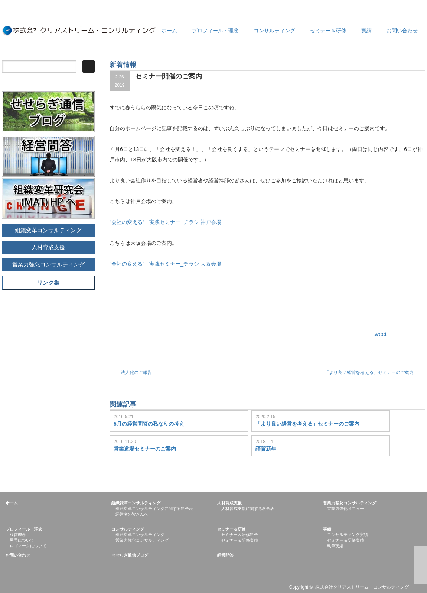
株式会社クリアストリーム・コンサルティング (362, 587)
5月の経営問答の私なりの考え (149, 424)
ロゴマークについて (28, 546)
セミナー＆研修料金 (239, 534)
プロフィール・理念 (215, 30)
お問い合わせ (402, 30)
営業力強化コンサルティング (48, 264)
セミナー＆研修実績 (239, 540)
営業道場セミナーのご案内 (145, 449)
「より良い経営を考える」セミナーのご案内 (369, 372)
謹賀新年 (265, 449)
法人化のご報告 (136, 372)
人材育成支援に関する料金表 (247, 508)
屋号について (22, 540)
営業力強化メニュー (345, 508)
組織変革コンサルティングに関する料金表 (154, 508)
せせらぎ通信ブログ (129, 555)
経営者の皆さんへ (131, 514)
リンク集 (48, 282)
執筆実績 (335, 546)
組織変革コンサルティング (48, 230)
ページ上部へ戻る (420, 565)
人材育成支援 (48, 247)
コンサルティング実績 (347, 534)
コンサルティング (274, 30)
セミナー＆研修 (328, 30)
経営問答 (225, 555)
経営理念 (18, 534)
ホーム (169, 30)
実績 (366, 30)
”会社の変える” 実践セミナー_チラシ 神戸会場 (168, 222)
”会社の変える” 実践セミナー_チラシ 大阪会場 (168, 264)
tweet (380, 334)
